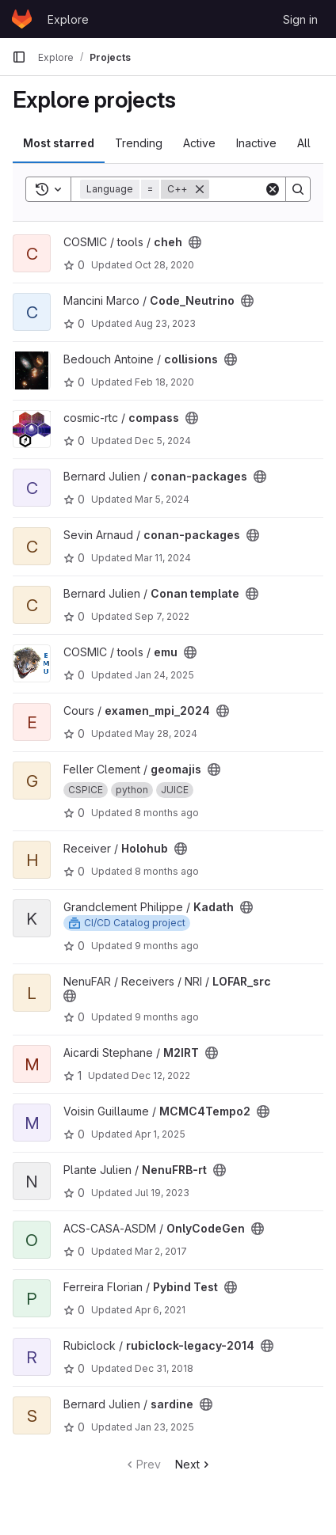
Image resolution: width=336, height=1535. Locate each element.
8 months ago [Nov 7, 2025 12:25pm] (167, 871)
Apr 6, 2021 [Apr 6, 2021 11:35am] (160, 1310)
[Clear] (272, 189)
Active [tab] (199, 143)
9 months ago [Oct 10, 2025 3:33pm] (167, 946)
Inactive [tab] (256, 143)
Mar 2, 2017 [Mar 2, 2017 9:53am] (161, 1251)
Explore (68, 19)
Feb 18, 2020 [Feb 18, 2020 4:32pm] (164, 382)
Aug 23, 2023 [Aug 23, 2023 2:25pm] (165, 323)
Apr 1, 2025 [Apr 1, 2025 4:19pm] (160, 1134)
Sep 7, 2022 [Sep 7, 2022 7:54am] (162, 616)
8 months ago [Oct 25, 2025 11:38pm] (167, 813)
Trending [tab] (138, 143)
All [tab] (304, 143)
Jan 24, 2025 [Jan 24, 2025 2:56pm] (164, 675)
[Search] (298, 189)
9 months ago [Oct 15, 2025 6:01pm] (167, 1017)
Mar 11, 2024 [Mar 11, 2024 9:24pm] (163, 558)
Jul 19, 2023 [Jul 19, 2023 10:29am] (162, 1193)
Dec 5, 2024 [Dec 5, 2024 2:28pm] (163, 440)
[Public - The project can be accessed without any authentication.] (195, 242)
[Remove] (199, 189)
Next (193, 1464)
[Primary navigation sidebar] (19, 57)
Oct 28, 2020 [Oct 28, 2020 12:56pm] (164, 265)
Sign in (300, 19)
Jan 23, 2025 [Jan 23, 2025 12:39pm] (164, 1427)
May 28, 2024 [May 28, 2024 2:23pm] (166, 733)
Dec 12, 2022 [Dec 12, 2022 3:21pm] (161, 1075)
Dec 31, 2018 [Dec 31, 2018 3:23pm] (164, 1368)
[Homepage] (22, 19)
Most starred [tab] (58, 143)
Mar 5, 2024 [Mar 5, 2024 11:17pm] (162, 499)
